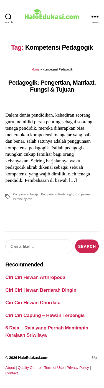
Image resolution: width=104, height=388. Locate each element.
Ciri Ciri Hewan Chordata (32, 302)
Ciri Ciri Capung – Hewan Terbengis (45, 315)
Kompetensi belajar (26, 194)
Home (35, 69)
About (10, 368)
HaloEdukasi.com (33, 358)
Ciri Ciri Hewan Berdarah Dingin (40, 290)
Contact (11, 373)
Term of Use (54, 368)
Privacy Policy (78, 368)
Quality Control (30, 368)
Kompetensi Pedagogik (57, 194)
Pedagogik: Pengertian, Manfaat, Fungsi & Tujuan (52, 86)
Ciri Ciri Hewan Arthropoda (35, 277)
